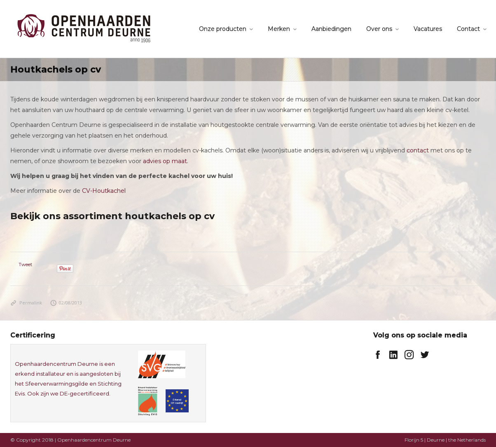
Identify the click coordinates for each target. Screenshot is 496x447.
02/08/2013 (66, 303)
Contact (468, 29)
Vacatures (428, 29)
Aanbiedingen (331, 29)
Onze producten (222, 29)
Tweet (25, 264)
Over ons (379, 29)
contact (418, 150)
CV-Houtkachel (104, 190)
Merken (279, 29)
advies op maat (165, 161)
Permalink (26, 303)
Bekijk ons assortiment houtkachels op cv (112, 216)
